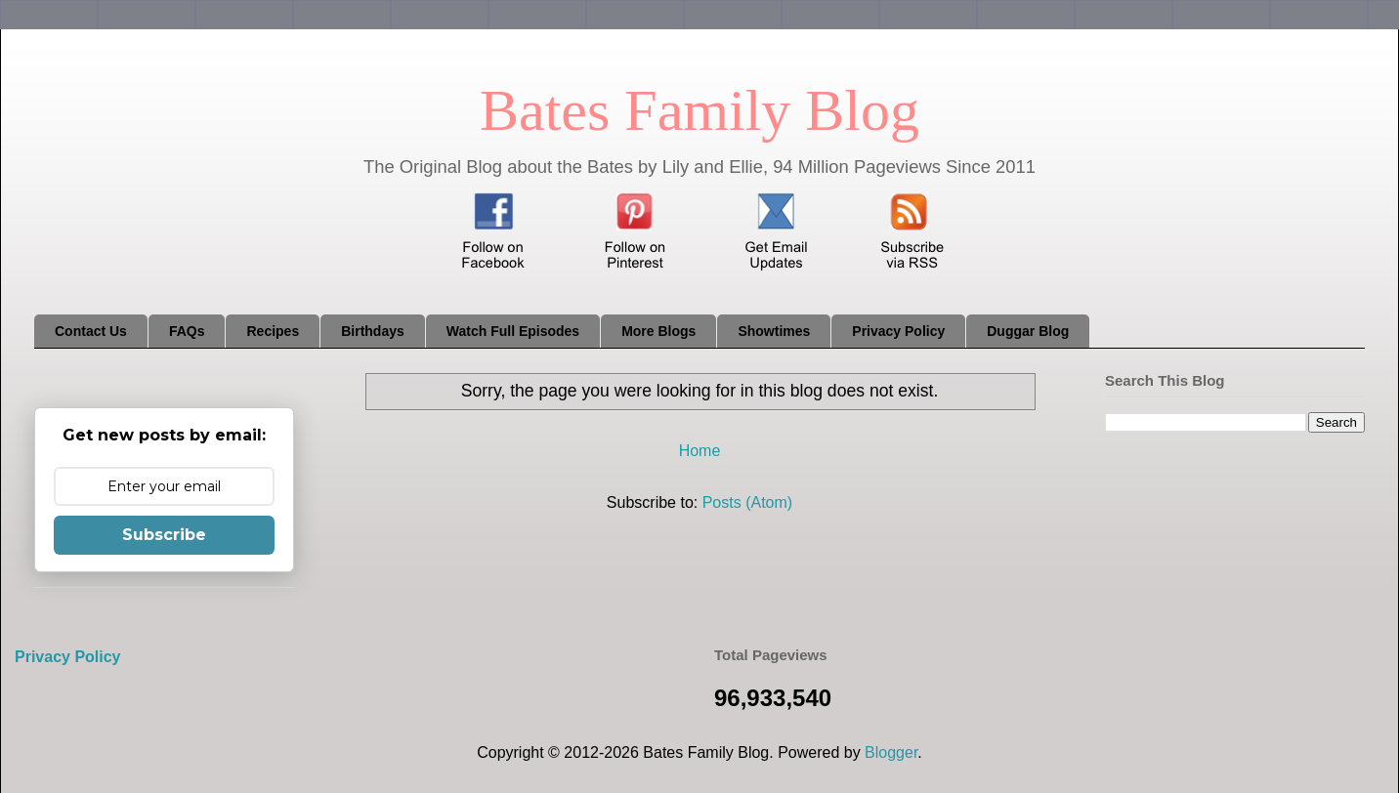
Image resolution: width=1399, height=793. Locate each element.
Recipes (272, 331)
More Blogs (658, 331)
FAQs (187, 331)
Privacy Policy (898, 331)
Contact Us (91, 331)
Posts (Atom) (747, 502)
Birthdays (372, 331)
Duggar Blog (1028, 331)
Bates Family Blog (699, 110)
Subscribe (164, 534)
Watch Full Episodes (512, 331)
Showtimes (774, 331)
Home (700, 450)
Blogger (891, 752)
